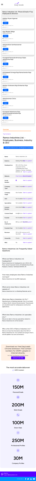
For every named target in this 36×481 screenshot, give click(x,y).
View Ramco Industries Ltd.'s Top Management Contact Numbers (19, 147)
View (5, 23)
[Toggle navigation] (2, 4)
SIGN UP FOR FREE (18, 358)
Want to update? (27, 160)
